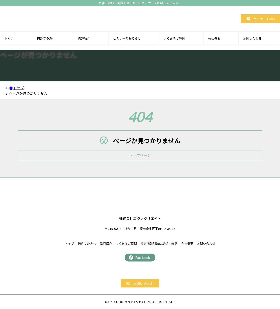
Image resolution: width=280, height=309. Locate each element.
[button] (260, 18)
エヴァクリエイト (135, 302)
